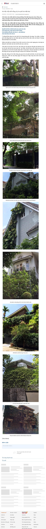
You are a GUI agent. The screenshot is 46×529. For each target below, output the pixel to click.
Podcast (35, 526)
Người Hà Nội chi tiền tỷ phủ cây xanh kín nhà (13, 29)
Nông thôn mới (25, 526)
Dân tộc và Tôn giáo (5, 522)
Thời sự (2, 517)
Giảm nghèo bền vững (26, 524)
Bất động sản (13, 526)
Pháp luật (12, 519)
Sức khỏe (12, 515)
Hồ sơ (35, 517)
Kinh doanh (3, 519)
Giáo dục (3, 526)
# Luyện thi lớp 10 (14, 3)
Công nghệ (12, 517)
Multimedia (36, 524)
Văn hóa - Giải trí (13, 512)
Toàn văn (24, 515)
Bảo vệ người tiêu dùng (26, 519)
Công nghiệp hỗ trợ (26, 517)
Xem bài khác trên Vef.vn (8, 33)
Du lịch (11, 524)
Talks (35, 515)
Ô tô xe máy (12, 522)
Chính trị (3, 515)
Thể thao (3, 524)
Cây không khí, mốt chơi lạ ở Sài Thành (12, 30)
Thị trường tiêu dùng (26, 522)
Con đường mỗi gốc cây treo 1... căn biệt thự (13, 32)
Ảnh (34, 519)
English (35, 512)
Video (35, 522)
